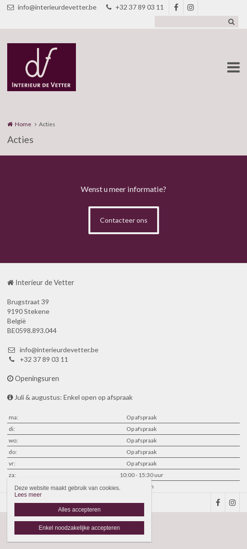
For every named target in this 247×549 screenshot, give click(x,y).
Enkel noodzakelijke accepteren (79, 528)
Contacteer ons (124, 220)
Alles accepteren (79, 509)
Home (23, 124)
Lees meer (28, 494)
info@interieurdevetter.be (52, 7)
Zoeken (231, 21)
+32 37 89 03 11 (135, 7)
